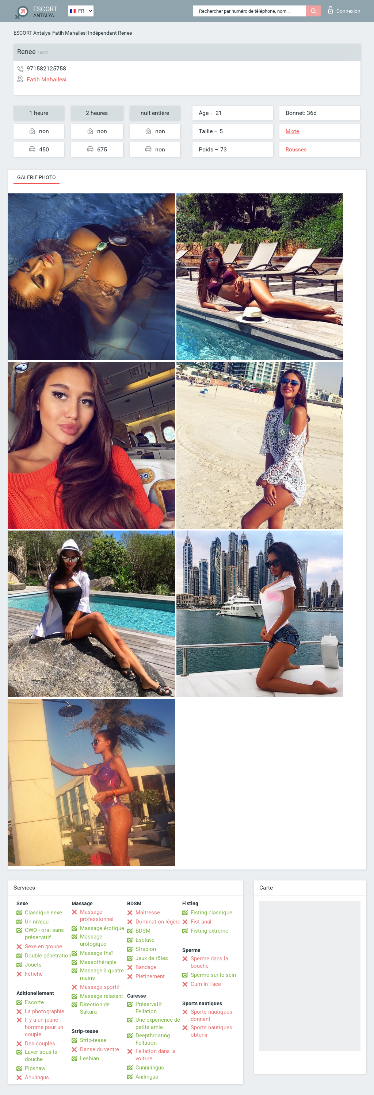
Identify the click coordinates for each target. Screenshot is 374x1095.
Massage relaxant (101, 996)
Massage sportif (100, 987)
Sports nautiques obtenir (211, 1031)
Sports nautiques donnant (211, 1015)
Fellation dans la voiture (156, 1055)
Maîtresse (148, 912)
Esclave (145, 940)
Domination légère (158, 921)
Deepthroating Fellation (153, 1039)
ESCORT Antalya (32, 33)
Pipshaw (35, 1068)
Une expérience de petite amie (158, 1023)
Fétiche (34, 974)
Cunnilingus (150, 1067)
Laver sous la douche (41, 1056)
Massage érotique (102, 928)
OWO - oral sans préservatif (44, 934)
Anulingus (37, 1077)
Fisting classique (211, 912)
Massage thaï (96, 953)
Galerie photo (36, 177)
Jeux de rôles (152, 958)
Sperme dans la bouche (209, 962)
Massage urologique (93, 940)
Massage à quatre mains (102, 974)
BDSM (143, 931)
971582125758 (46, 68)
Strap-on (146, 949)
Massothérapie (98, 962)
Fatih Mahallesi (69, 33)
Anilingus (147, 1076)
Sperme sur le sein (213, 975)
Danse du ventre (99, 1049)
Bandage (146, 967)
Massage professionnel (97, 915)
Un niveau (37, 921)
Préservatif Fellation (149, 1008)
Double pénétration (48, 955)
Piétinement (150, 976)
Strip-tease (93, 1040)
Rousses (296, 149)
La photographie (44, 1011)
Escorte (34, 1002)
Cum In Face (206, 984)
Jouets (33, 964)
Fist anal (201, 921)
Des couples (40, 1043)
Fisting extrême (209, 931)
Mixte (292, 131)
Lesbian (89, 1058)
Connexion (344, 10)
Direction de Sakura (95, 1008)
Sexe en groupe (43, 946)
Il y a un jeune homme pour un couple (44, 1027)
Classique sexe (43, 912)
